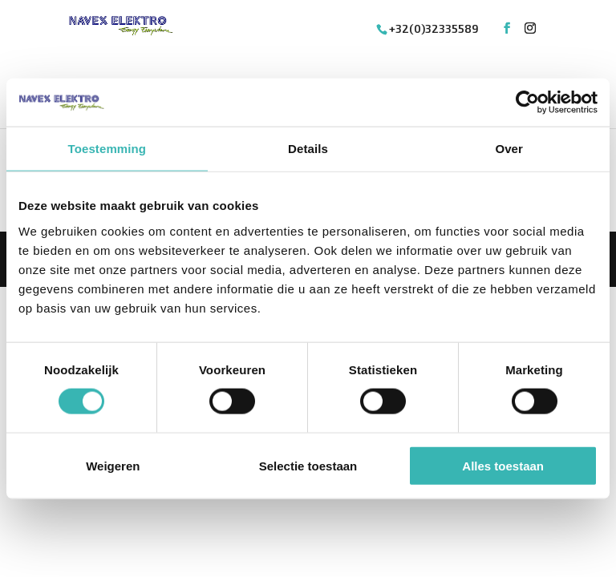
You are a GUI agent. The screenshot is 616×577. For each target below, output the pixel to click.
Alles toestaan (503, 465)
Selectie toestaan (308, 465)
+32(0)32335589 (434, 28)
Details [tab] (308, 148)
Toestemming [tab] (107, 148)
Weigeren (113, 465)
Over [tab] (509, 148)
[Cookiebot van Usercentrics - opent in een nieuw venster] (527, 103)
